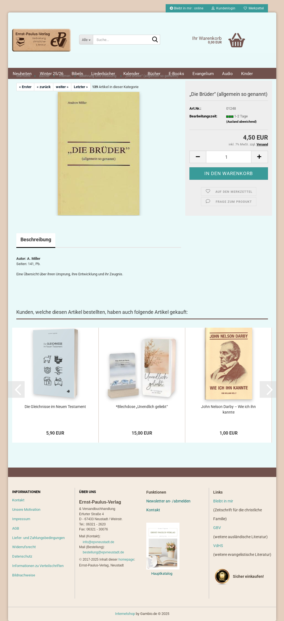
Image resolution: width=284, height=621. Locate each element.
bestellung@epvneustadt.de (103, 552)
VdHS (218, 545)
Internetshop (125, 614)
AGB (15, 528)
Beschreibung (35, 239)
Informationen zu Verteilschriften (38, 566)
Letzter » (81, 87)
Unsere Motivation (26, 509)
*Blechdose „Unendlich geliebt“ (142, 406)
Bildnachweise (23, 575)
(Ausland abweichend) (241, 122)
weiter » (62, 87)
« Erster (25, 87)
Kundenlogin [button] (223, 8)
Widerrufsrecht (24, 547)
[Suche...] (86, 40)
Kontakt (18, 500)
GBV (217, 527)
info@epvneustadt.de (98, 542)
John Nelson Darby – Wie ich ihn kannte (228, 409)
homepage (126, 559)
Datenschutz (22, 556)
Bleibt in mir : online (186, 8)
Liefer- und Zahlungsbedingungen (38, 538)
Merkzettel (254, 8)
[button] (197, 157)
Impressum (21, 519)
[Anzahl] (228, 157)
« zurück (44, 87)
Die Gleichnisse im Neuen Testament (55, 406)
